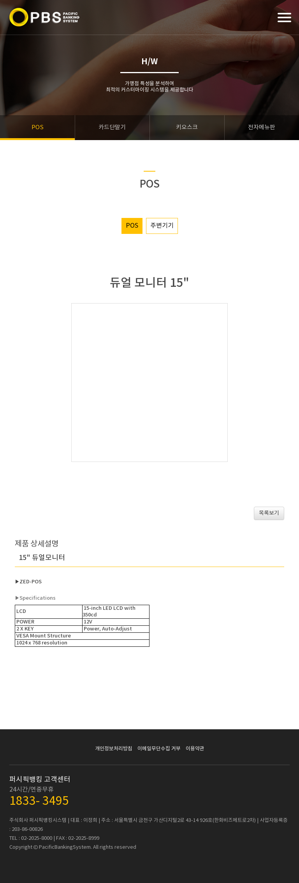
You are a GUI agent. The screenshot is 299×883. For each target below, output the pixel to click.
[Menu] (284, 17)
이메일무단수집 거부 (159, 749)
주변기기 (162, 225)
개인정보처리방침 (113, 749)
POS (132, 225)
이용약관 (195, 749)
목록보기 (269, 513)
